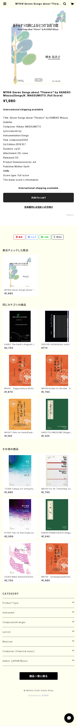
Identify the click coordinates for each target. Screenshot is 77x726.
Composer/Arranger (14, 622)
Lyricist (6, 632)
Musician (8, 641)
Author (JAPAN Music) (15, 661)
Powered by (38, 695)
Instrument (8, 612)
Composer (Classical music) (19, 651)
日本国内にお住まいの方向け (38, 207)
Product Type (11, 603)
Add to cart (38, 197)
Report (70, 215)
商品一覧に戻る (38, 676)
